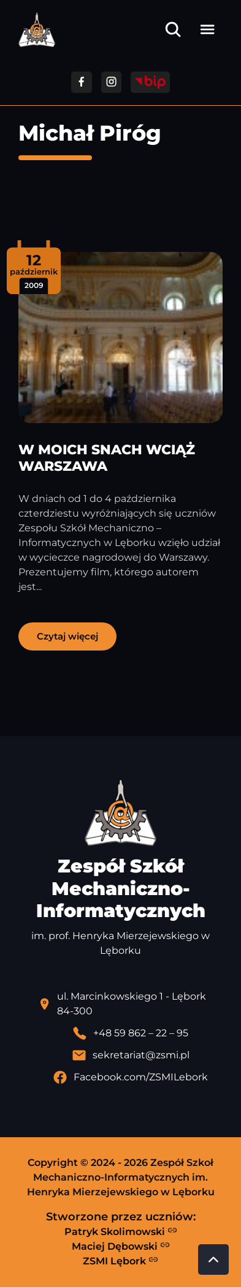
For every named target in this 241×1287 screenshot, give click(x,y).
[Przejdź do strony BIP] (150, 82)
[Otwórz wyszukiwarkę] (172, 29)
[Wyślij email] (130, 1055)
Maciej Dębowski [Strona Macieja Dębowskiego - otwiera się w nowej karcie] (121, 1246)
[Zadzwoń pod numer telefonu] (130, 1033)
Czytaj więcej (67, 636)
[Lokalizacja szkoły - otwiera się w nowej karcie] (130, 1004)
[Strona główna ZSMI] (36, 29)
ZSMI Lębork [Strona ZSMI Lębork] (120, 1261)
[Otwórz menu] (207, 29)
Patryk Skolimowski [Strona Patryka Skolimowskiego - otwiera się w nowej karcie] (120, 1231)
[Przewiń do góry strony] (213, 1259)
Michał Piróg (89, 133)
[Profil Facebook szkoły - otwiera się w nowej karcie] (130, 1077)
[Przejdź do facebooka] (81, 82)
